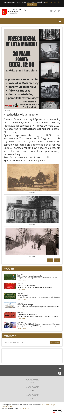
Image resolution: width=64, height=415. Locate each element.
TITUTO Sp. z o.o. (24, 408)
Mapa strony (45, 405)
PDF (57, 260)
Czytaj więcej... (22, 280)
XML (50, 260)
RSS (11, 406)
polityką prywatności (52, 2)
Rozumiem (32, 5)
